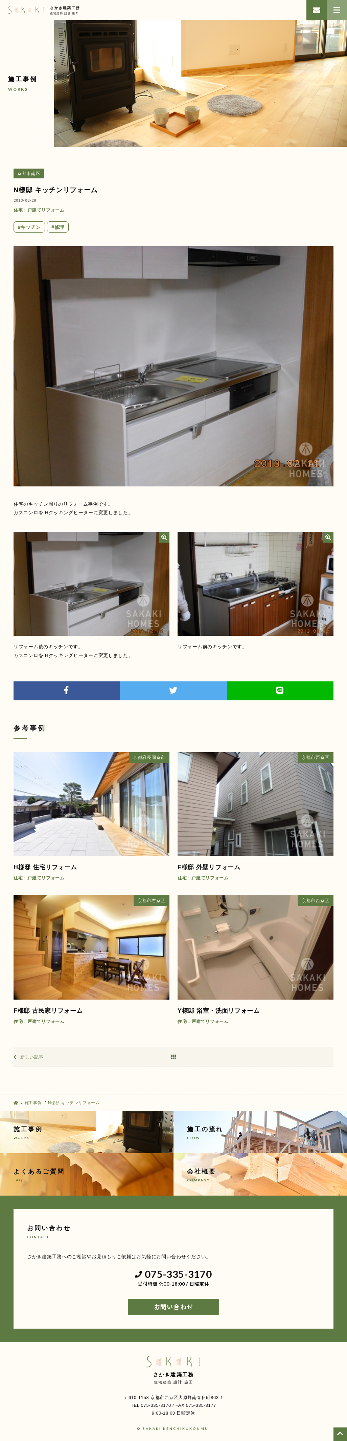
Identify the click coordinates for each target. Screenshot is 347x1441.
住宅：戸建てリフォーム (39, 210)
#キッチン (29, 227)
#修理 (57, 227)
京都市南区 (29, 173)
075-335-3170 (173, 1274)
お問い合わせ (173, 1307)
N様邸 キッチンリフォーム (56, 190)
